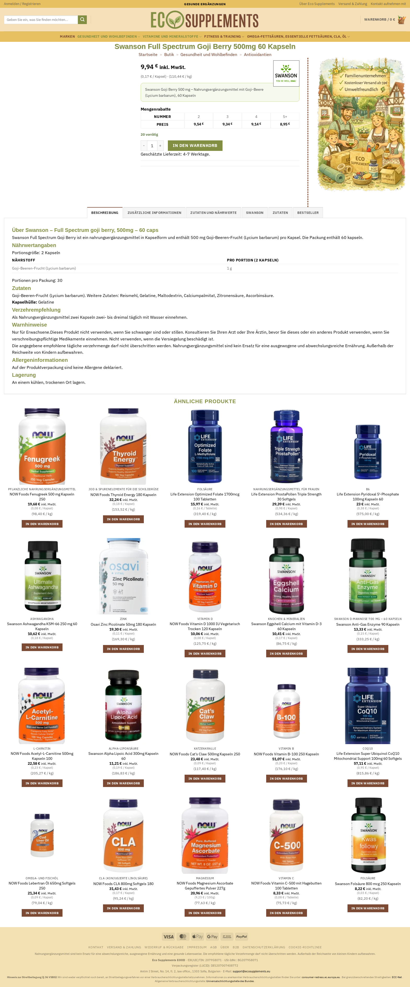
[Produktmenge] (152, 145)
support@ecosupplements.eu (251, 971)
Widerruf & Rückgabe (164, 947)
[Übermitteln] (82, 19)
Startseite (148, 54)
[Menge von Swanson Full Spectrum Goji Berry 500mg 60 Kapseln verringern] (144, 145)
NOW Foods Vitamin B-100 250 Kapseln (286, 754)
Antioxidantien (257, 54)
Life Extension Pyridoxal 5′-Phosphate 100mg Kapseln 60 (368, 496)
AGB (213, 947)
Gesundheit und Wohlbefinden (108, 36)
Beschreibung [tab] (104, 212)
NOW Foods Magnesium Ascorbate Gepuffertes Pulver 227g (205, 886)
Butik (169, 54)
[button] (22, 4)
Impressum (197, 947)
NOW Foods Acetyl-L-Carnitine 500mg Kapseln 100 (42, 756)
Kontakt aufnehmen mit (388, 4)
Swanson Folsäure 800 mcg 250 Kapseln (368, 883)
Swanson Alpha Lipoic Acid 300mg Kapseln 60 (123, 756)
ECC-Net (397, 977)
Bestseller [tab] (308, 212)
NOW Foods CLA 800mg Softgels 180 (123, 883)
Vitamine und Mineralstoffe (172, 36)
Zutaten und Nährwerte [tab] (213, 212)
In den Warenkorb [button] (42, 524)
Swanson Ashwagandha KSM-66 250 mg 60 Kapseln (42, 626)
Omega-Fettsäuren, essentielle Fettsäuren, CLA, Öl (298, 36)
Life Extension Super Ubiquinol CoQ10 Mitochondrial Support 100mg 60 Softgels (368, 756)
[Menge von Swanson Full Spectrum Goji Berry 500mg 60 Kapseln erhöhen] (160, 145)
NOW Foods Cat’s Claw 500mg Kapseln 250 (205, 754)
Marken (67, 36)
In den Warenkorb (195, 145)
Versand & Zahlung (352, 4)
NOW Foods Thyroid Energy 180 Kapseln (123, 494)
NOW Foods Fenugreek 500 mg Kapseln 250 (42, 496)
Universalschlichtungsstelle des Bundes (230, 981)
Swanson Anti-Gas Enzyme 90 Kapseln (368, 624)
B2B (236, 947)
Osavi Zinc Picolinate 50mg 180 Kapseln (123, 624)
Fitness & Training (224, 36)
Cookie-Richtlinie (305, 947)
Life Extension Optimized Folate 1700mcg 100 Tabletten (204, 496)
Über (224, 947)
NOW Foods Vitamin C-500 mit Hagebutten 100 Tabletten (286, 886)
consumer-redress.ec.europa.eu (321, 977)
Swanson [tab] (255, 212)
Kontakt (96, 947)
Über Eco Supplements (317, 4)
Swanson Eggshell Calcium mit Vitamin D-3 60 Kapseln (286, 626)
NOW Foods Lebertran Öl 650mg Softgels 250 (42, 886)
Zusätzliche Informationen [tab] (154, 212)
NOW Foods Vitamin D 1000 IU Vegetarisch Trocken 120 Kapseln (205, 626)
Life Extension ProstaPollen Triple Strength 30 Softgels (286, 496)
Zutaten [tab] (280, 212)
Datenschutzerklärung (264, 947)
